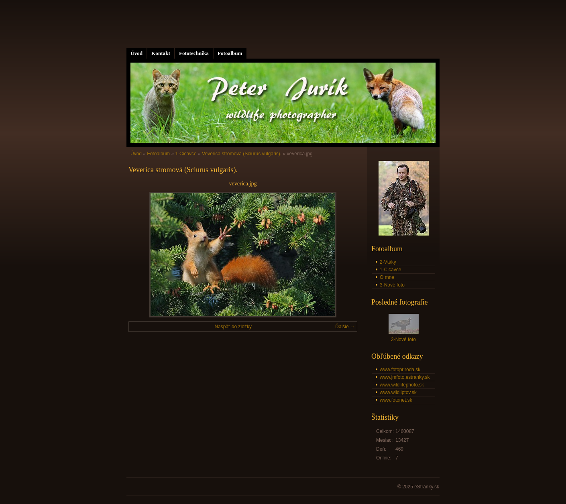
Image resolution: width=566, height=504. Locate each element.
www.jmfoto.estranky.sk (405, 377)
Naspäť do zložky (233, 326)
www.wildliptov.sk (398, 392)
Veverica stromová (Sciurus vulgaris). (241, 153)
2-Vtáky (388, 262)
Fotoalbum (230, 53)
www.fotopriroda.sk (400, 369)
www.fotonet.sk (396, 400)
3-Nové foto (392, 285)
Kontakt (160, 53)
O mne (387, 277)
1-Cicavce (185, 153)
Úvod (136, 53)
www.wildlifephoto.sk (402, 385)
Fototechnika (194, 53)
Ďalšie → (345, 326)
